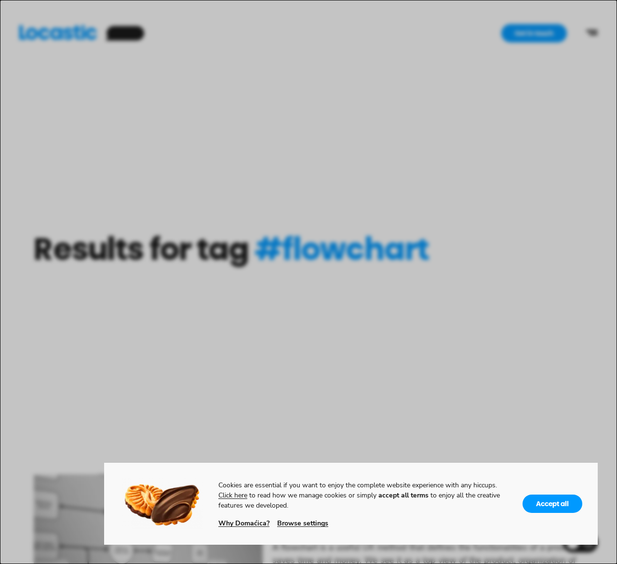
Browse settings (302, 522)
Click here (232, 494)
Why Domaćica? (243, 522)
